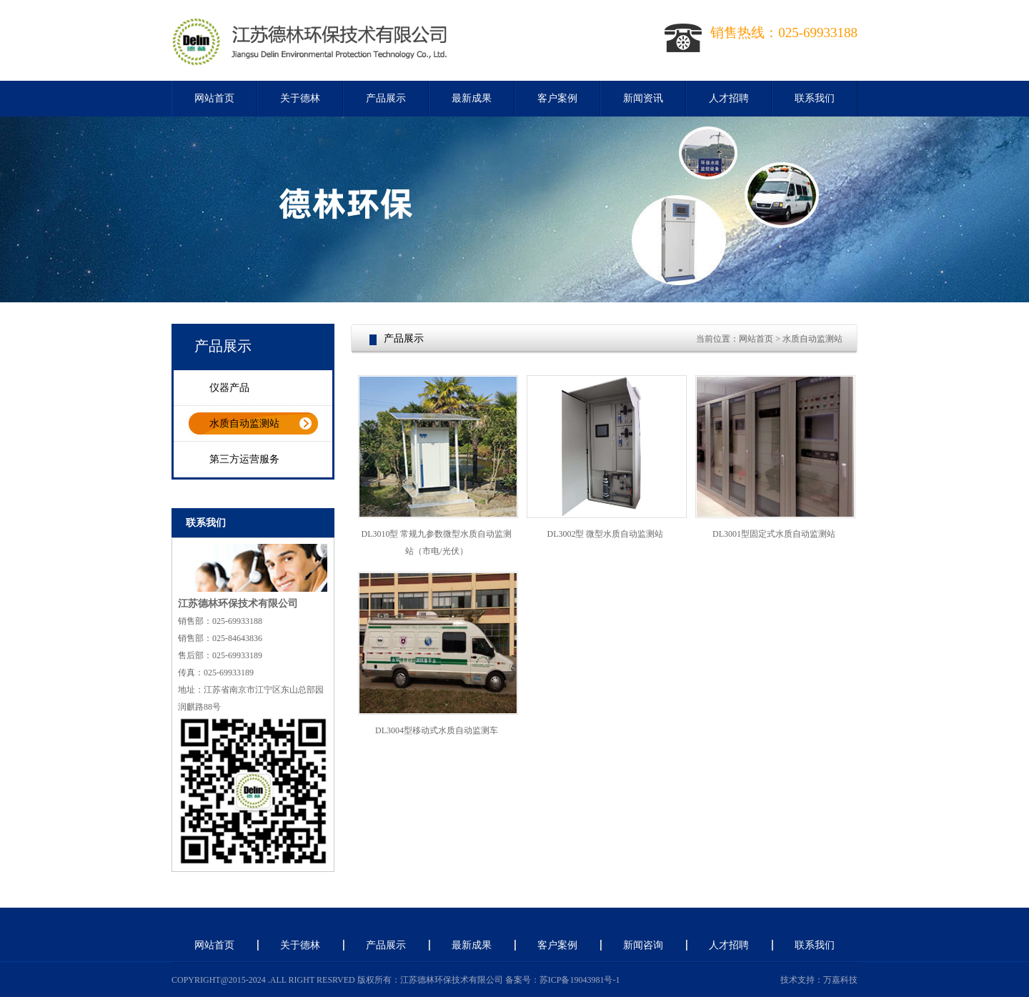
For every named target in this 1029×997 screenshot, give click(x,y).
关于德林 (300, 98)
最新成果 (472, 98)
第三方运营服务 (244, 459)
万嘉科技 (840, 980)
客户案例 (557, 98)
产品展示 (386, 98)
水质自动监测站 (244, 423)
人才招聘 (729, 98)
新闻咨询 (643, 945)
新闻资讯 (643, 98)
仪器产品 (229, 387)
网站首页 (214, 98)
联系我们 (815, 98)
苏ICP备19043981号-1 (580, 980)
